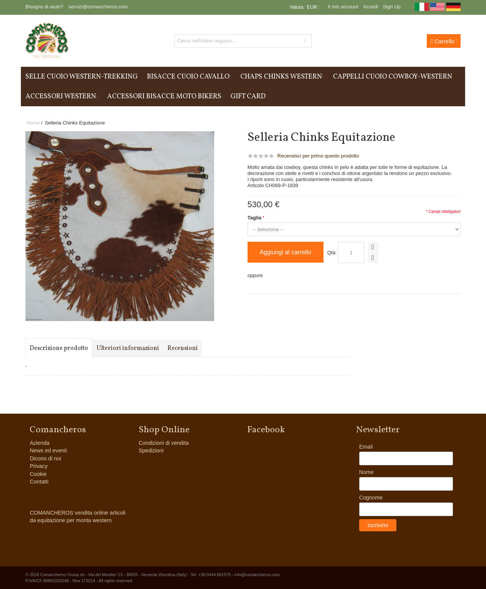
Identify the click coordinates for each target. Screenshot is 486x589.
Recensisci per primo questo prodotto (318, 156)
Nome (366, 472)
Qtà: (332, 252)
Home (33, 123)
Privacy (38, 466)
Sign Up (392, 6)
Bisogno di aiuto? (44, 6)
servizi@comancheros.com (98, 6)
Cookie (38, 474)
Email (366, 447)
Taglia (255, 217)
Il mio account (343, 6)
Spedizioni (151, 450)
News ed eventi (48, 450)
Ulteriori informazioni (127, 348)
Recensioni (182, 348)
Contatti (39, 482)
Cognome (371, 498)
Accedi (370, 6)
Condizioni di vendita (164, 443)
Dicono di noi (45, 458)
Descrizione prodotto (59, 348)
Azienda (39, 443)
